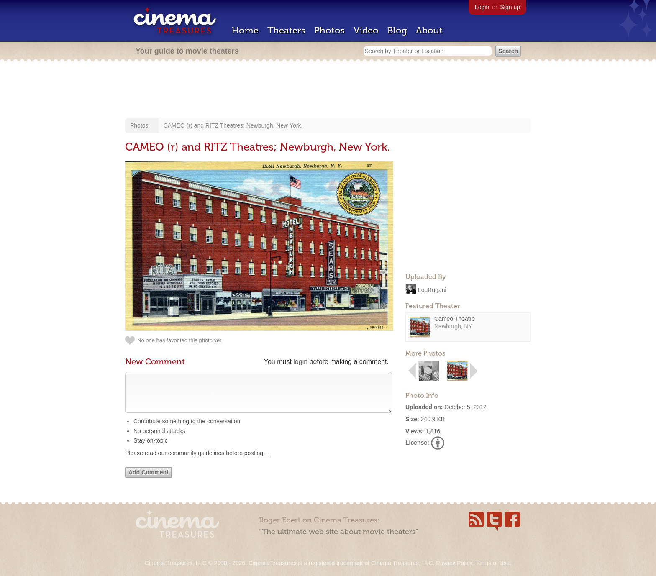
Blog (397, 30)
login (300, 361)
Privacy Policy (454, 563)
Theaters (286, 30)
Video (366, 30)
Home (245, 30)
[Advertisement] (328, 91)
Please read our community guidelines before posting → (198, 461)
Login (482, 7)
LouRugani (432, 289)
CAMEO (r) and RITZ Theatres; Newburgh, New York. (233, 125)
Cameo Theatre (454, 318)
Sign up (510, 7)
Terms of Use (492, 563)
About (429, 30)
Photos (329, 30)
